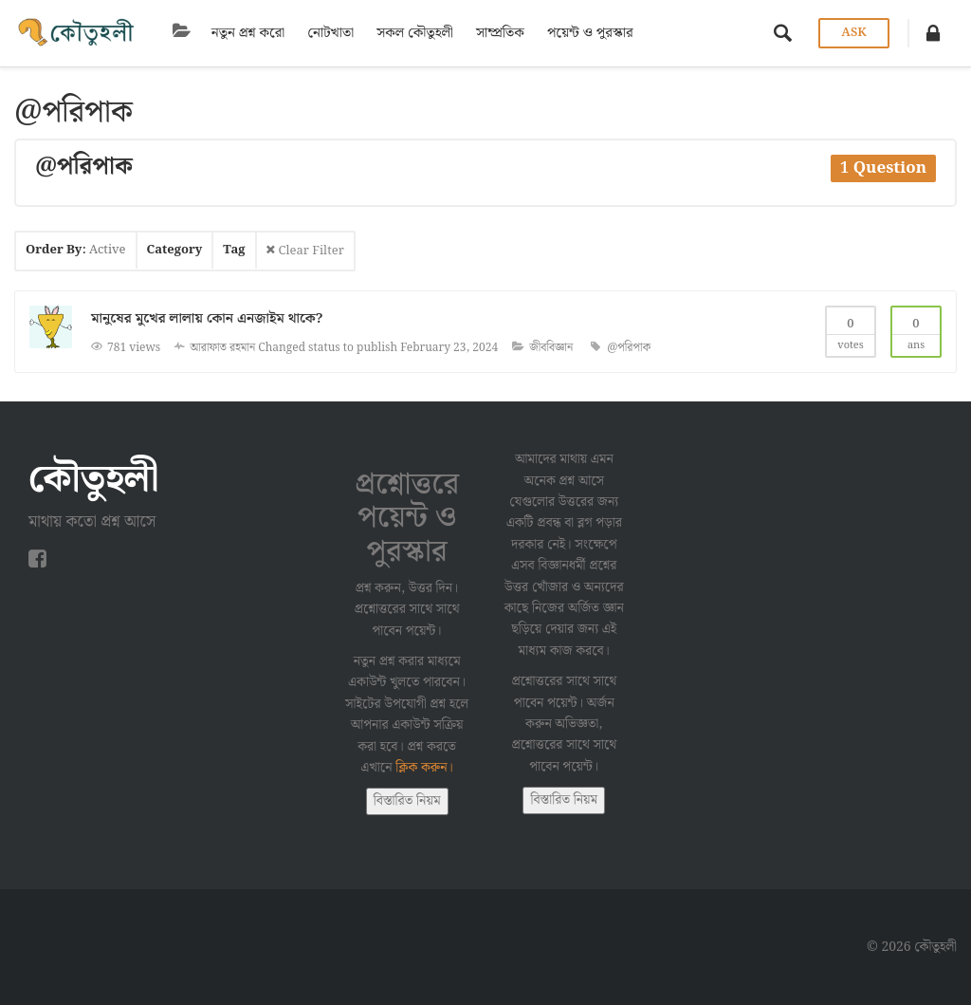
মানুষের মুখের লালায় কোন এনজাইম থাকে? (206, 318)
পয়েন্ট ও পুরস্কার (569, 33)
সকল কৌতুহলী (394, 33)
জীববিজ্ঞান (551, 348)
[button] (933, 33)
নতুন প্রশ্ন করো (227, 33)
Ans (916, 330)
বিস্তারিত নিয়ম (407, 801)
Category (175, 250)
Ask (852, 33)
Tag (234, 250)
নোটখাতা (309, 33)
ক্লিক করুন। (424, 767)
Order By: (76, 250)
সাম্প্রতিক (479, 33)
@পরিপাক (628, 348)
